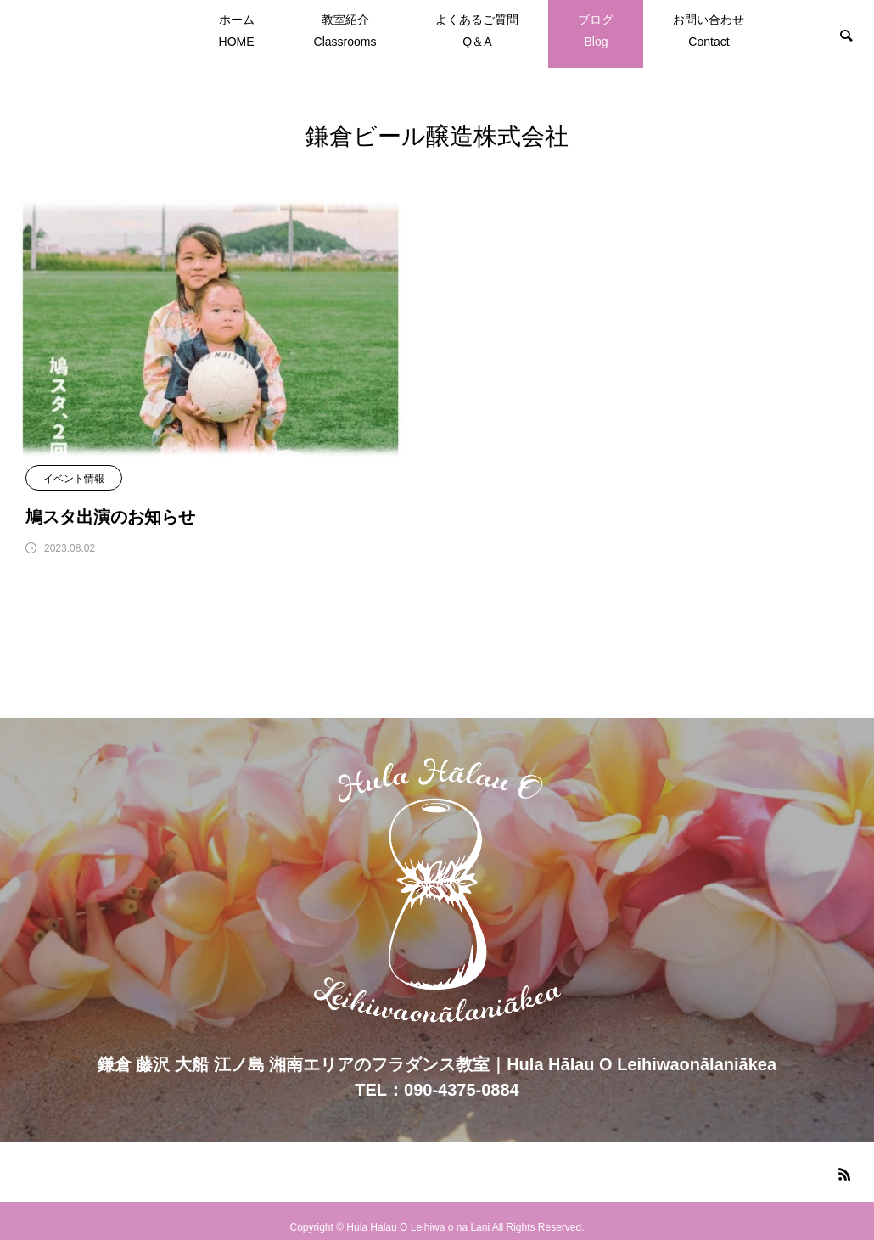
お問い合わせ (708, 33)
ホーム (237, 33)
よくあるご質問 (476, 33)
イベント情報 (73, 479)
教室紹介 (345, 33)
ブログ (595, 33)
